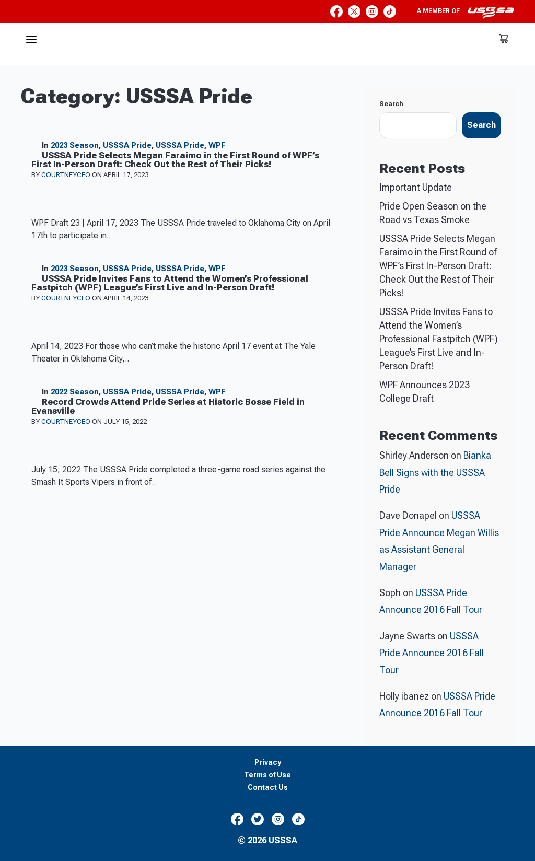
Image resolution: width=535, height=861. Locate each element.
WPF (217, 145)
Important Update (415, 187)
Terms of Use (267, 775)
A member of (465, 12)
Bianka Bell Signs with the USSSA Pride (435, 472)
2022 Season (75, 392)
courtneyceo (66, 175)
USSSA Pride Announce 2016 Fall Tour (431, 653)
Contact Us (268, 788)
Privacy (267, 762)
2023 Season (75, 145)
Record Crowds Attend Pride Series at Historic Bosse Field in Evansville (168, 406)
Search (391, 104)
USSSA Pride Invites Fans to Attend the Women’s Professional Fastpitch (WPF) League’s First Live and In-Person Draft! (438, 338)
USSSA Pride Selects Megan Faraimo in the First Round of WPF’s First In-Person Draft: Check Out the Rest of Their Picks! (437, 265)
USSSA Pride (127, 145)
